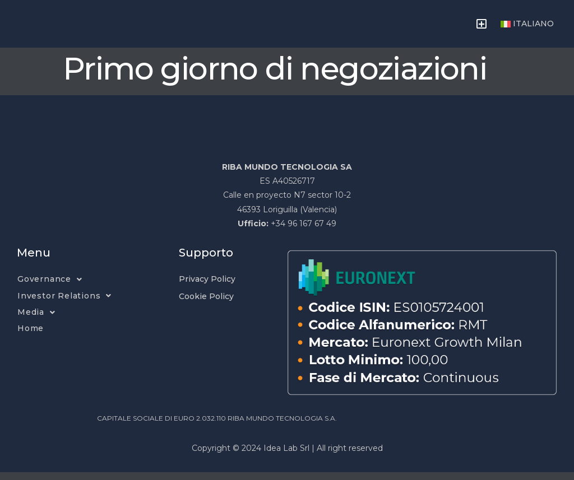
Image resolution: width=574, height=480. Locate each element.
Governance (49, 287)
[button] (481, 27)
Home (30, 336)
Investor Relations (64, 303)
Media (36, 320)
